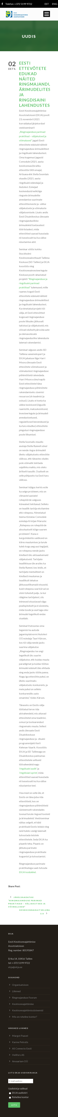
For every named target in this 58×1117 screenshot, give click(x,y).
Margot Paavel (20, 1035)
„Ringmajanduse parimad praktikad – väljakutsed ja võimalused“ (32, 136)
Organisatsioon (20, 984)
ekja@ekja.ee (15, 967)
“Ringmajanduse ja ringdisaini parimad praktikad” (33, 283)
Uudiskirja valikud (17, 1088)
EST (47, 3)
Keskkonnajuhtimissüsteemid (27, 1010)
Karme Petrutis (20, 1042)
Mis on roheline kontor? (24, 1016)
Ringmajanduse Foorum (24, 997)
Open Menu (46, 14)
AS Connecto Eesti (22, 1048)
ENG (54, 3)
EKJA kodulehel (27, 872)
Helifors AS (18, 1054)
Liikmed (16, 991)
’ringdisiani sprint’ (28, 772)
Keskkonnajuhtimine (23, 1003)
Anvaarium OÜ (20, 1061)
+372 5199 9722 (23, 3)
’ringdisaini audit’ (28, 768)
